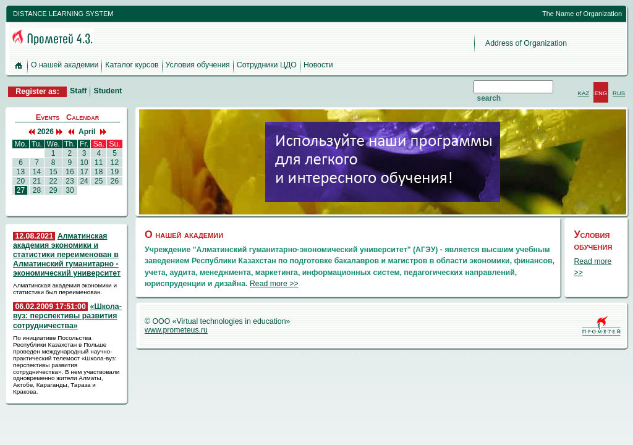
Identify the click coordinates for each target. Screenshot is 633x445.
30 (70, 190)
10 (84, 162)
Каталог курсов (131, 65)
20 (21, 181)
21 (37, 181)
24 (84, 181)
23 (70, 181)
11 (99, 162)
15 (53, 171)
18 (99, 171)
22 (53, 181)
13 (21, 171)
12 (114, 162)
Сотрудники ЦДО (267, 65)
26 (114, 181)
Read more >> (274, 283)
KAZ (583, 93)
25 (99, 181)
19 (114, 171)
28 (37, 190)
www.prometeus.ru (176, 330)
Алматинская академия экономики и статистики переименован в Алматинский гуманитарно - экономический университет (67, 255)
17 (84, 171)
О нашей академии (64, 65)
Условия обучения (198, 65)
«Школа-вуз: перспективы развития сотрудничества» (67, 315)
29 (53, 190)
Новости (318, 65)
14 (37, 171)
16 (70, 171)
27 (21, 190)
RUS (619, 93)
